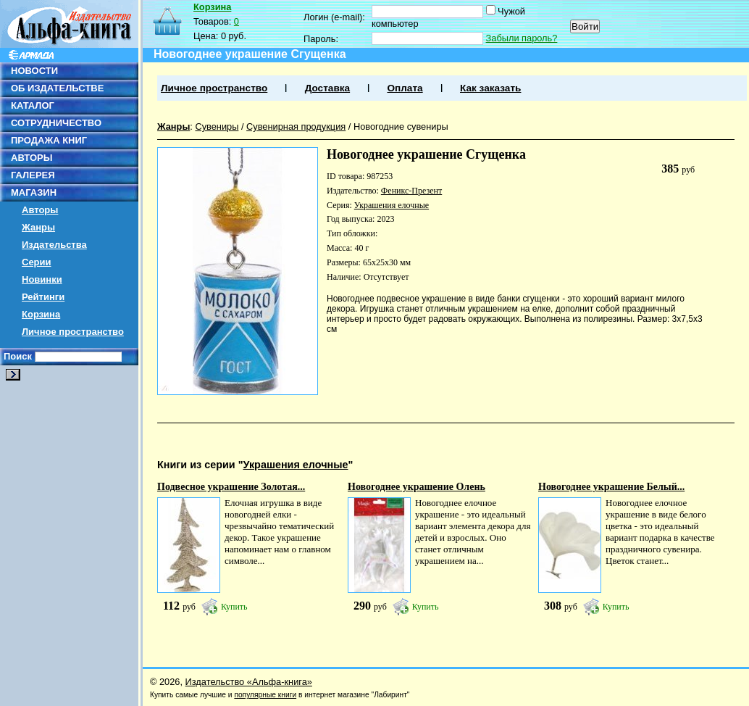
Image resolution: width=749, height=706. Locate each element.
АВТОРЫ (31, 157)
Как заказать (490, 88)
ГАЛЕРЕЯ (33, 175)
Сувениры (216, 126)
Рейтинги (43, 296)
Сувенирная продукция (296, 126)
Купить (234, 607)
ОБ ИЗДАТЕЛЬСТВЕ (57, 88)
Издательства (54, 244)
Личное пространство (73, 331)
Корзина (41, 314)
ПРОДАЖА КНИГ (49, 140)
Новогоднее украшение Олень (416, 486)
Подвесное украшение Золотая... (231, 486)
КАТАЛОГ (32, 105)
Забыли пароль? (522, 38)
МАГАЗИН (34, 192)
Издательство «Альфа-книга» (248, 681)
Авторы (40, 209)
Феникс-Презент (411, 191)
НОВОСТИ (34, 70)
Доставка (327, 88)
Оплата (404, 88)
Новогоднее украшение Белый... (611, 486)
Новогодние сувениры (400, 126)
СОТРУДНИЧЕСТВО (56, 122)
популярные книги (265, 695)
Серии (36, 262)
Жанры (38, 227)
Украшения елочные (391, 205)
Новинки (42, 279)
